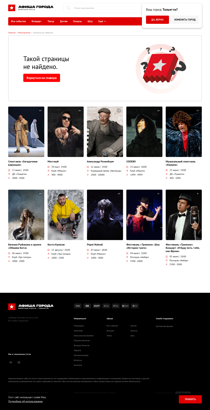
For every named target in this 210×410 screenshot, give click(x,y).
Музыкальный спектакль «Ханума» (181, 163)
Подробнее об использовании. (25, 401)
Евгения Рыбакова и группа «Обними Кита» (24, 246)
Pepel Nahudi (95, 244)
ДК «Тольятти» (17, 174)
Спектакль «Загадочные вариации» (23, 163)
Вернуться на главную (42, 78)
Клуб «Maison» (57, 170)
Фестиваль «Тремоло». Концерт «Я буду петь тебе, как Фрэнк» (183, 248)
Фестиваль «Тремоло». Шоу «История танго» (143, 246)
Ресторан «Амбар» (137, 257)
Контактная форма (164, 326)
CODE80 (131, 161)
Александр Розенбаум (100, 161)
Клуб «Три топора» (19, 257)
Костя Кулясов (56, 244)
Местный (53, 161)
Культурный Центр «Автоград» (104, 170)
